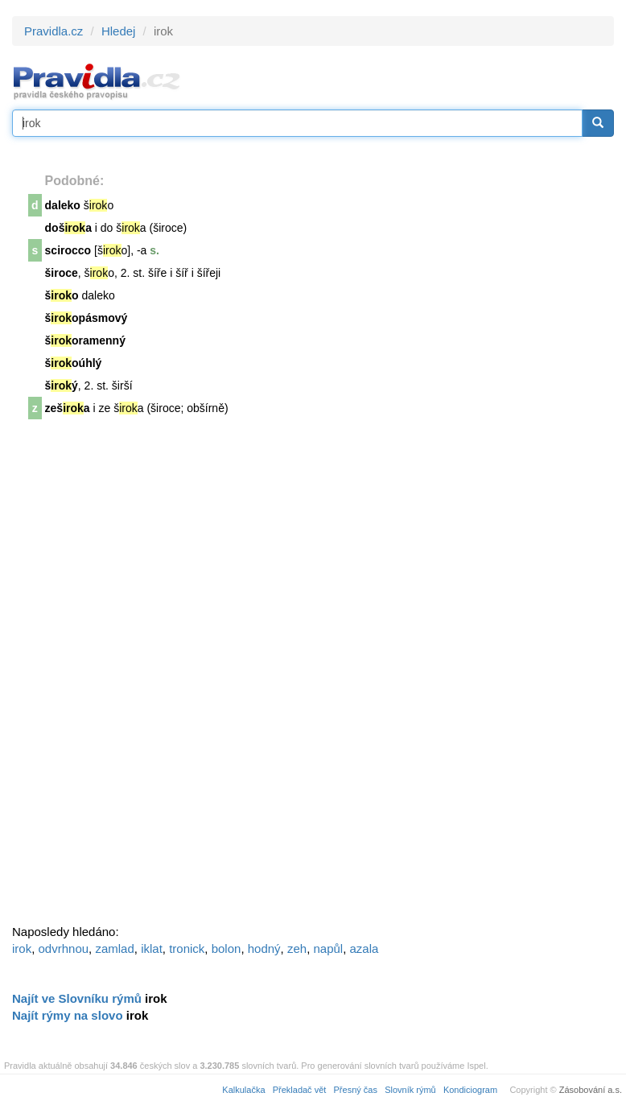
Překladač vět (300, 1090)
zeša (67, 408)
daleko (62, 205)
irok (21, 948)
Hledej (118, 31)
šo (62, 295)
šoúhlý (73, 363)
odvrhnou (64, 948)
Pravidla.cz (53, 31)
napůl (328, 948)
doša (68, 227)
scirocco (68, 250)
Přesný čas (355, 1090)
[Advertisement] (132, 676)
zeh (297, 948)
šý (61, 385)
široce (61, 272)
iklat (152, 948)
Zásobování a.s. (590, 1090)
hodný (264, 948)
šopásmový (86, 317)
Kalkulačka (243, 1090)
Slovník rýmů (410, 1090)
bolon (226, 948)
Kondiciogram (470, 1090)
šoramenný (85, 340)
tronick (186, 948)
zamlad (114, 948)
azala (364, 948)
